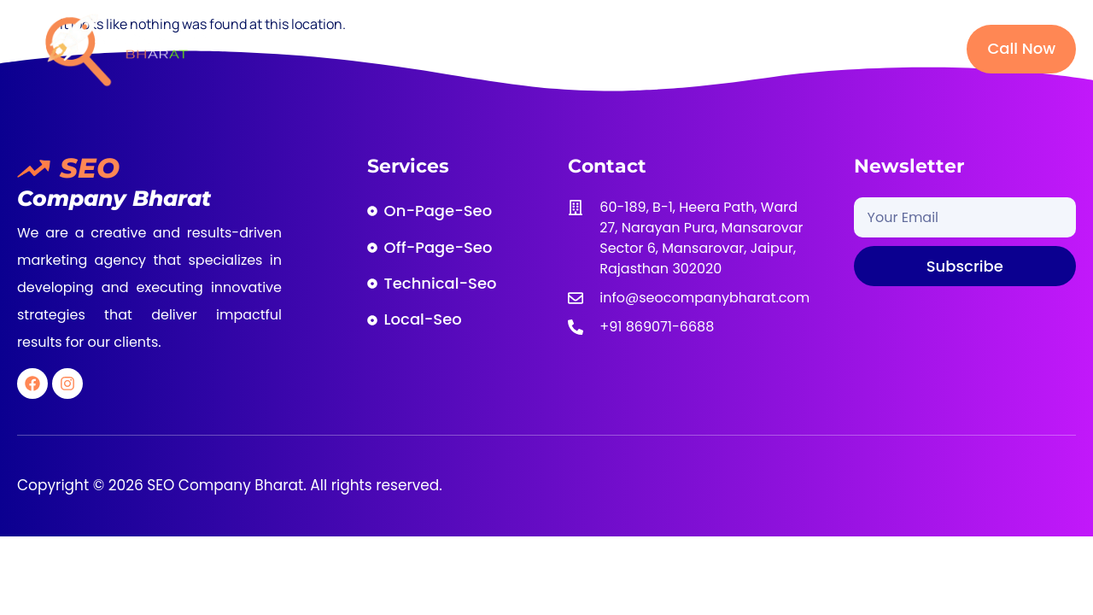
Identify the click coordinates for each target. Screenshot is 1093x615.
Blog (791, 48)
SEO (90, 167)
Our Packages (695, 48)
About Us (457, 48)
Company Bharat (114, 198)
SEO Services (567, 48)
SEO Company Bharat (223, 485)
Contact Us (877, 48)
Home (374, 48)
